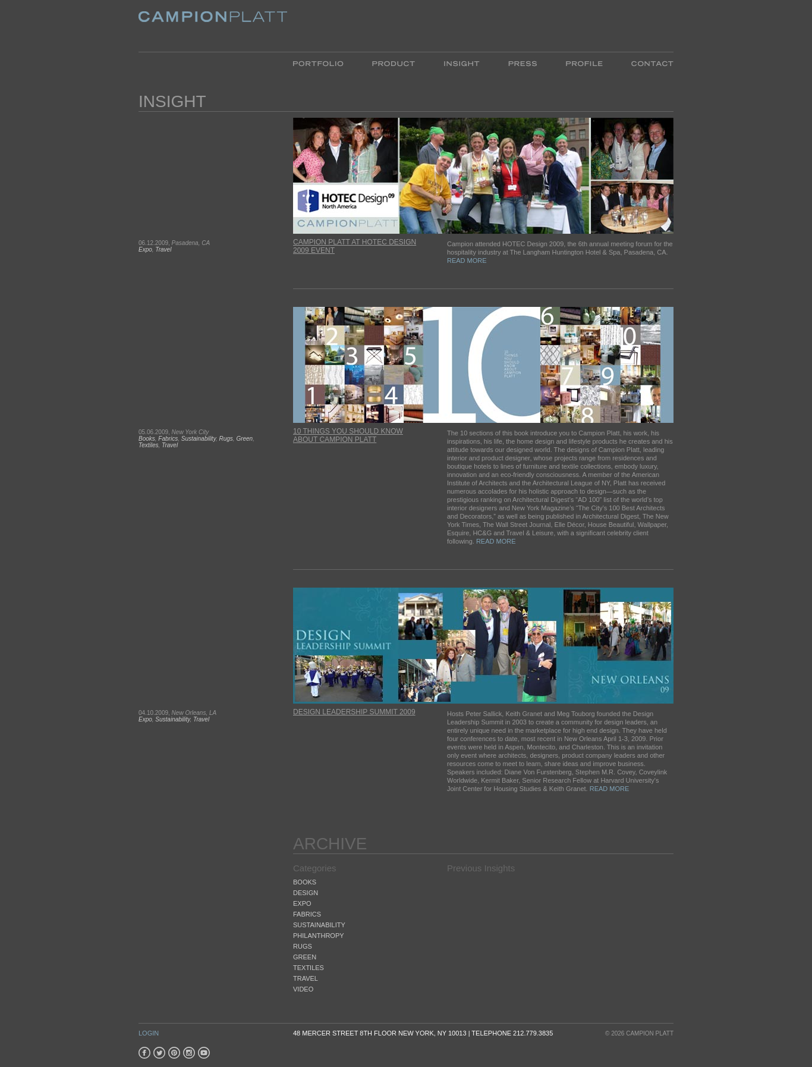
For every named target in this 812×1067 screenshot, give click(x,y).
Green (244, 438)
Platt (213, 26)
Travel (163, 249)
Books (147, 438)
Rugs (225, 438)
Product (393, 62)
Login (149, 1033)
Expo (145, 249)
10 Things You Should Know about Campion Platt (348, 435)
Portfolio (325, 62)
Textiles (149, 445)
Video (303, 989)
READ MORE (467, 260)
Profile (584, 62)
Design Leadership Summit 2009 (354, 712)
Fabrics (168, 438)
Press (522, 62)
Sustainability (198, 438)
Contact (645, 62)
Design (305, 892)
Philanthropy (318, 935)
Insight (461, 62)
